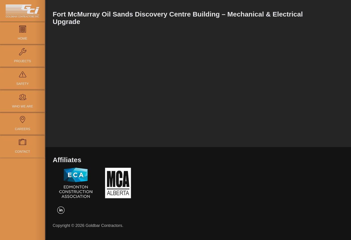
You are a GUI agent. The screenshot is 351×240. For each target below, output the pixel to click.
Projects (22, 61)
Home (22, 38)
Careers (22, 129)
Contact (22, 151)
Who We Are (22, 106)
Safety (22, 84)
